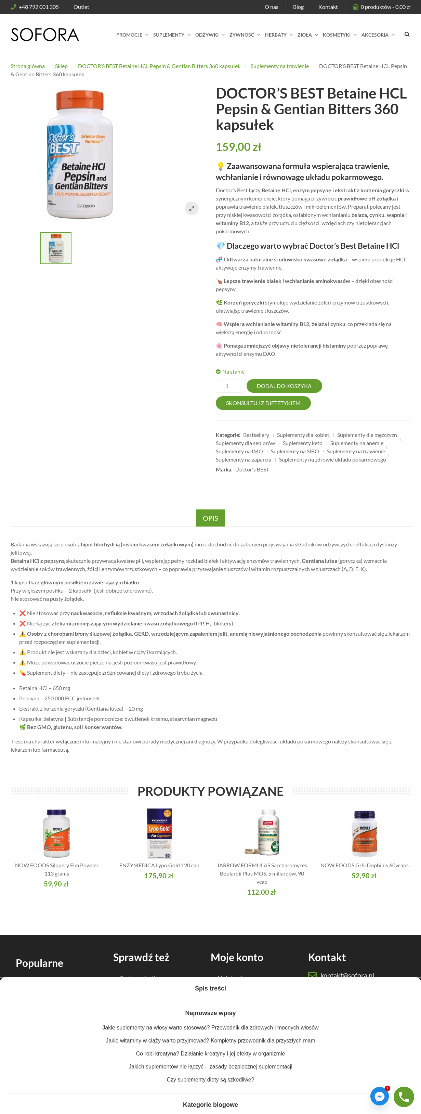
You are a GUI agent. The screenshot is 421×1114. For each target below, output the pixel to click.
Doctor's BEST (252, 469)
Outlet (81, 6)
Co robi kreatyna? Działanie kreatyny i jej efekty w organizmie (210, 1054)
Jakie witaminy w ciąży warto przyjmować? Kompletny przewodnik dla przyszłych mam (210, 1041)
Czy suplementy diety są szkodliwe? (210, 1080)
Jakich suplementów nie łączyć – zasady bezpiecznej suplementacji (210, 1067)
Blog (298, 6)
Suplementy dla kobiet (303, 434)
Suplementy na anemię (356, 443)
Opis (210, 518)
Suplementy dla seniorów (245, 443)
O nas (271, 6)
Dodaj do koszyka (284, 386)
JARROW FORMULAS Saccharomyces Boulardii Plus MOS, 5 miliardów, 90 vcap (262, 873)
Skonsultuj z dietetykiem (263, 403)
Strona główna (28, 66)
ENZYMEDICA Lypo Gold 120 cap (159, 865)
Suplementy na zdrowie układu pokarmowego (332, 459)
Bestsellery (256, 434)
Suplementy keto (303, 443)
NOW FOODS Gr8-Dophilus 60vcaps (364, 865)
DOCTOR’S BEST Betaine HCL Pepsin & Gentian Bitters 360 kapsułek (159, 66)
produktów (385, 6)
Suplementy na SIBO (295, 451)
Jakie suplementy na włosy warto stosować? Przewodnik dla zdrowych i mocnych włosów (210, 1028)
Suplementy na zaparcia (243, 459)
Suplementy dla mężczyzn (367, 434)
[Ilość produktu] (229, 386)
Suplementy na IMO (239, 451)
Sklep (61, 66)
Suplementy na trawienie (280, 66)
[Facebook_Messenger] (379, 1096)
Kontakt (328, 6)
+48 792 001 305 (35, 6)
